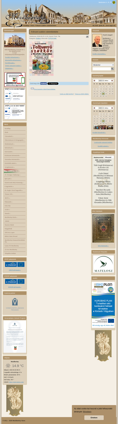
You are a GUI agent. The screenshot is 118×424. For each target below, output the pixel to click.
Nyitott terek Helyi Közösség (14, 182)
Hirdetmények (9, 144)
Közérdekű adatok (11, 163)
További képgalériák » (99, 132)
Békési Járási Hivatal (11, 236)
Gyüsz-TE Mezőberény (12, 246)
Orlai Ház (8, 206)
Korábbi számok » (103, 146)
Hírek (6, 132)
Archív (7, 209)
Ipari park (8, 178)
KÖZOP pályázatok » (14, 287)
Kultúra (38, 38)
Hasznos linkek (9, 225)
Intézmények (9, 148)
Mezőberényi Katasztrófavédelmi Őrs (15, 241)
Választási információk (12, 171)
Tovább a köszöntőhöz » (99, 54)
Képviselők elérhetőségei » (13, 60)
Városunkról (9, 136)
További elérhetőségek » (12, 57)
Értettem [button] (94, 418)
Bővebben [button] (87, 412)
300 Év (7, 198)
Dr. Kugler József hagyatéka (14, 190)
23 (103, 93)
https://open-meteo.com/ (16, 382)
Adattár (7, 221)
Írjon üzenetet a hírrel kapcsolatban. (45, 89)
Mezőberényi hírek (11, 217)
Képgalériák (8, 229)
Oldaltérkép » (9, 68)
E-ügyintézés (9, 186)
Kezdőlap (26, 25)
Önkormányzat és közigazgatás (14, 140)
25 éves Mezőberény (11, 249)
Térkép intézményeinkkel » (13, 66)
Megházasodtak (98, 157)
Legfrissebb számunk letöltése (103, 142)
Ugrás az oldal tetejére (66, 94)
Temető (7, 213)
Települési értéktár (10, 253)
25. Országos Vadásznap (12, 175)
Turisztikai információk (12, 159)
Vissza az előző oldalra (82, 94)
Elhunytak (108, 157)
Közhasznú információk (12, 155)
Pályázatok (8, 202)
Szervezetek (9, 152)
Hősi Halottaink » (103, 246)
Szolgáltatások (10, 167)
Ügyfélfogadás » (10, 63)
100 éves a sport (9, 232)
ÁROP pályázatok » (15, 270)
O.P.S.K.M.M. (52, 38)
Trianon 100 (9, 194)
